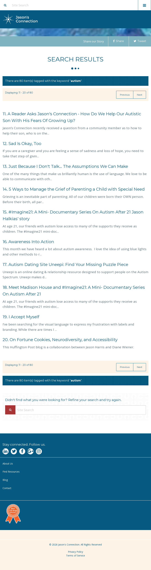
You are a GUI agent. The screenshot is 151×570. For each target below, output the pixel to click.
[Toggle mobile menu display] (144, 5)
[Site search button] (5, 5)
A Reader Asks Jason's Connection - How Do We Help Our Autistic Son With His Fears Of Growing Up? (72, 117)
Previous (125, 94)
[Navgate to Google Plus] (30, 451)
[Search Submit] (10, 409)
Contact (7, 488)
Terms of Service (75, 555)
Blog (5, 479)
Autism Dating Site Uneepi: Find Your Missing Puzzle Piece (65, 264)
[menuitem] (75, 463)
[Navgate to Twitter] (14, 451)
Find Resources (11, 471)
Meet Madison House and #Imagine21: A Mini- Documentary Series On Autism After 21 (74, 290)
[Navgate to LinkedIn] (6, 451)
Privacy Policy (75, 551)
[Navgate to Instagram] (39, 451)
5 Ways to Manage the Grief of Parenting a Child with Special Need (74, 189)
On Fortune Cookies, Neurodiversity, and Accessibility (60, 339)
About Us (8, 463)
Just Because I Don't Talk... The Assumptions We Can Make (65, 166)
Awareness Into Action (28, 241)
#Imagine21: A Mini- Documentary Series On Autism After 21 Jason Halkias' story (73, 215)
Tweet (140, 41)
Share (118, 41)
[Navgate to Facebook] (22, 451)
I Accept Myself (21, 316)
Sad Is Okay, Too (22, 143)
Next (139, 94)
